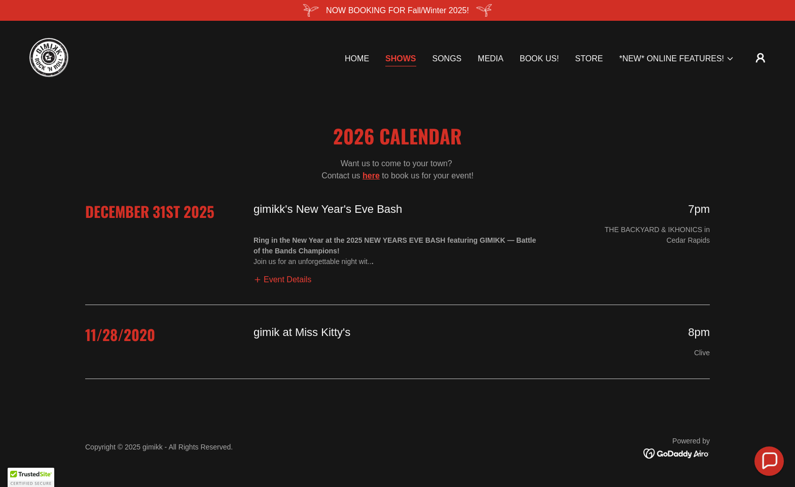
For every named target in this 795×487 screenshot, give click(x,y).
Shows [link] (400, 58)
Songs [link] (447, 58)
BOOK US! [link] (539, 58)
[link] (49, 57)
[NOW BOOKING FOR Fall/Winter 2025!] (397, 10)
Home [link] (357, 58)
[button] (676, 59)
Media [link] (490, 58)
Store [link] (589, 58)
